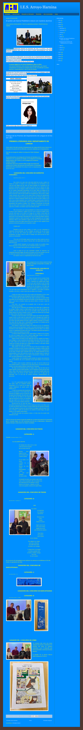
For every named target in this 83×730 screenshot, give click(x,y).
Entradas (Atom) (16, 723)
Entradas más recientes (11, 720)
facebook (34, 125)
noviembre (62, 30)
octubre (61, 32)
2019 (59, 24)
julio (61, 34)
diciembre (62, 28)
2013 (59, 60)
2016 (59, 54)
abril (61, 45)
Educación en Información (28, 14)
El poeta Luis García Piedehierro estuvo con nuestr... (67, 39)
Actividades (7, 14)
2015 (59, 56)
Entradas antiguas (47, 720)
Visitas (56, 14)
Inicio (30, 720)
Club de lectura (15, 14)
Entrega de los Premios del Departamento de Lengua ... (66, 42)
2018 (59, 26)
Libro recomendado (48, 14)
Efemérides (38, 14)
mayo (61, 36)
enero (61, 49)
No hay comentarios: (24, 131)
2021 (59, 20)
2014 (59, 58)
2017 (59, 52)
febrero (61, 47)
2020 (59, 22)
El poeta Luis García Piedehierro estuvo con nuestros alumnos (29, 21)
